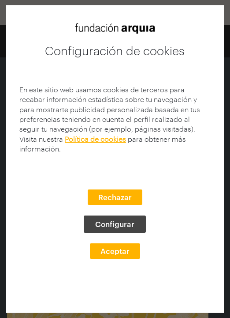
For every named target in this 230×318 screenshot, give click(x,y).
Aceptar (115, 250)
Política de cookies (95, 139)
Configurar (114, 224)
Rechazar (115, 197)
